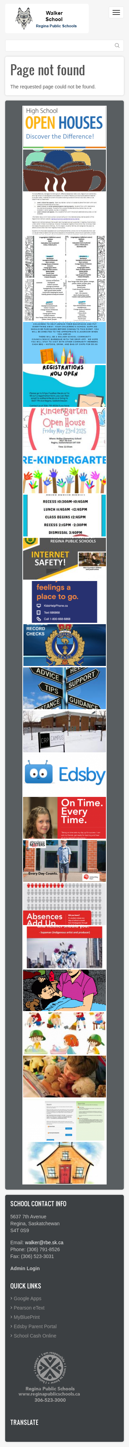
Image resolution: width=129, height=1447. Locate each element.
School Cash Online (35, 1336)
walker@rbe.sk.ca (44, 1242)
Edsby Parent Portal (35, 1326)
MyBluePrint (27, 1317)
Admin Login (25, 1268)
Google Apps (27, 1298)
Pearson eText (29, 1308)
